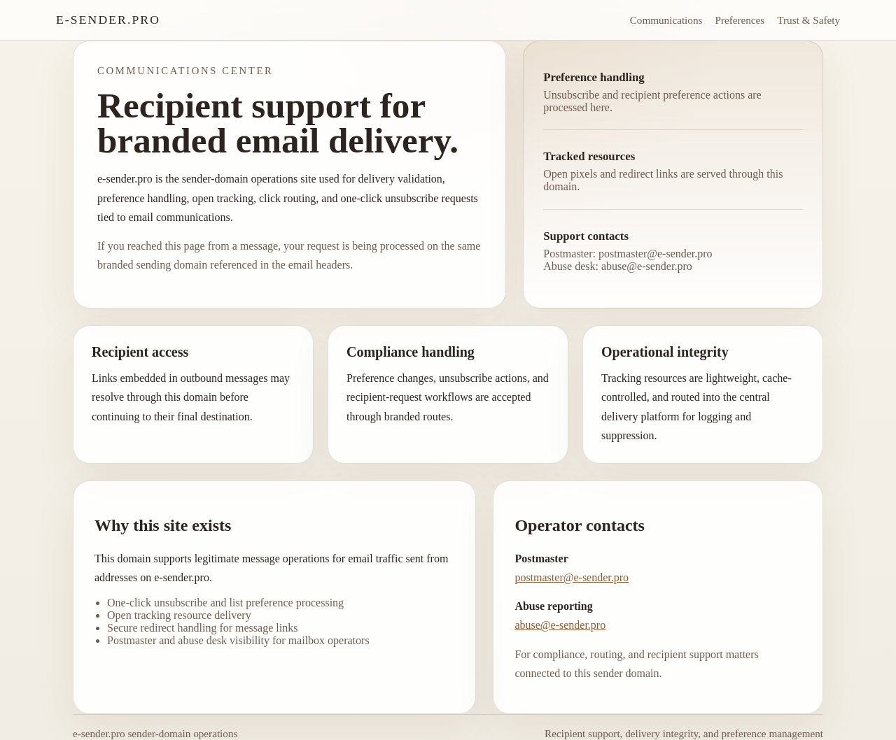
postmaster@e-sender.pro (571, 577)
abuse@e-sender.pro (560, 625)
